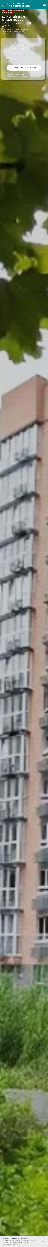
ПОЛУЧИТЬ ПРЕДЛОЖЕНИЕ (24, 68)
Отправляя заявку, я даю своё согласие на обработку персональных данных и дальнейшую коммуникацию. (23, 74)
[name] (24, 53)
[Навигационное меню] (44, 5)
